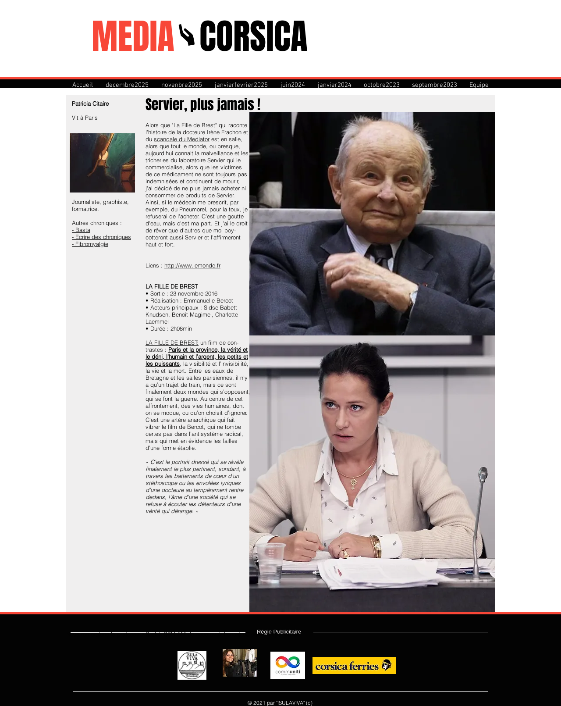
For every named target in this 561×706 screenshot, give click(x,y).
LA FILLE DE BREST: (172, 342)
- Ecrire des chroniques (101, 236)
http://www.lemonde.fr (192, 265)
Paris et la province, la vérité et (208, 349)
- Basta (81, 229)
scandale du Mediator (181, 139)
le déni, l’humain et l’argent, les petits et (197, 356)
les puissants (163, 363)
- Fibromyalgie (90, 243)
